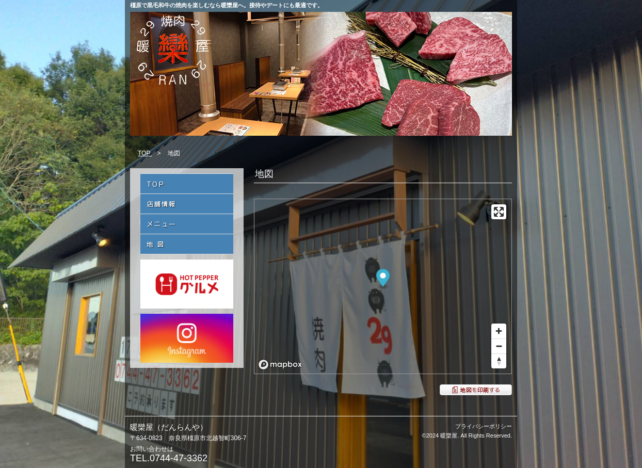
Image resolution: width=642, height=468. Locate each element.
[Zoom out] (498, 345)
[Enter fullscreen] (498, 211)
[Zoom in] (498, 331)
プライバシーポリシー (483, 426)
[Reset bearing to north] (498, 360)
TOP (145, 153)
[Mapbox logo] (280, 364)
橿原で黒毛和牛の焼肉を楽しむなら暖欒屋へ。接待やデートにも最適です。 (226, 5)
